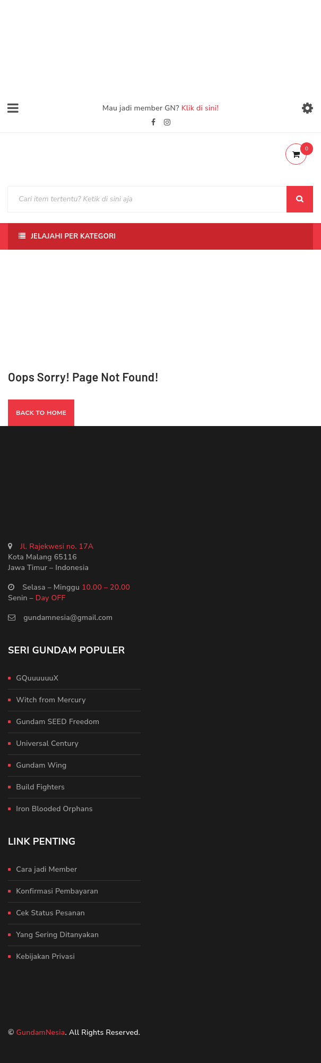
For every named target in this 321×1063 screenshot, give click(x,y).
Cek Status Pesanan (50, 913)
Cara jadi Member (46, 869)
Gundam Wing (41, 765)
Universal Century (47, 743)
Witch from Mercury (50, 700)
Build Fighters (40, 787)
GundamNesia (40, 1032)
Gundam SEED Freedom (57, 722)
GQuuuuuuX (37, 678)
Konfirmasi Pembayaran (57, 891)
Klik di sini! (200, 108)
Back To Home (41, 413)
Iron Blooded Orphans (54, 809)
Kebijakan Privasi (45, 956)
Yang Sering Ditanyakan (57, 935)
